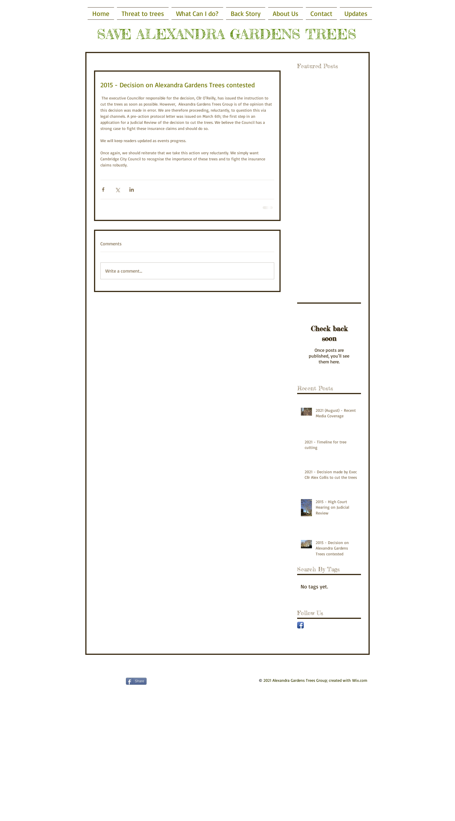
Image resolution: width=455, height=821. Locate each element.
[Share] (136, 681)
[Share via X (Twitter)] (117, 189)
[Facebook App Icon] (300, 625)
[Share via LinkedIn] (131, 189)
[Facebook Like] (96, 681)
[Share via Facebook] (103, 189)
